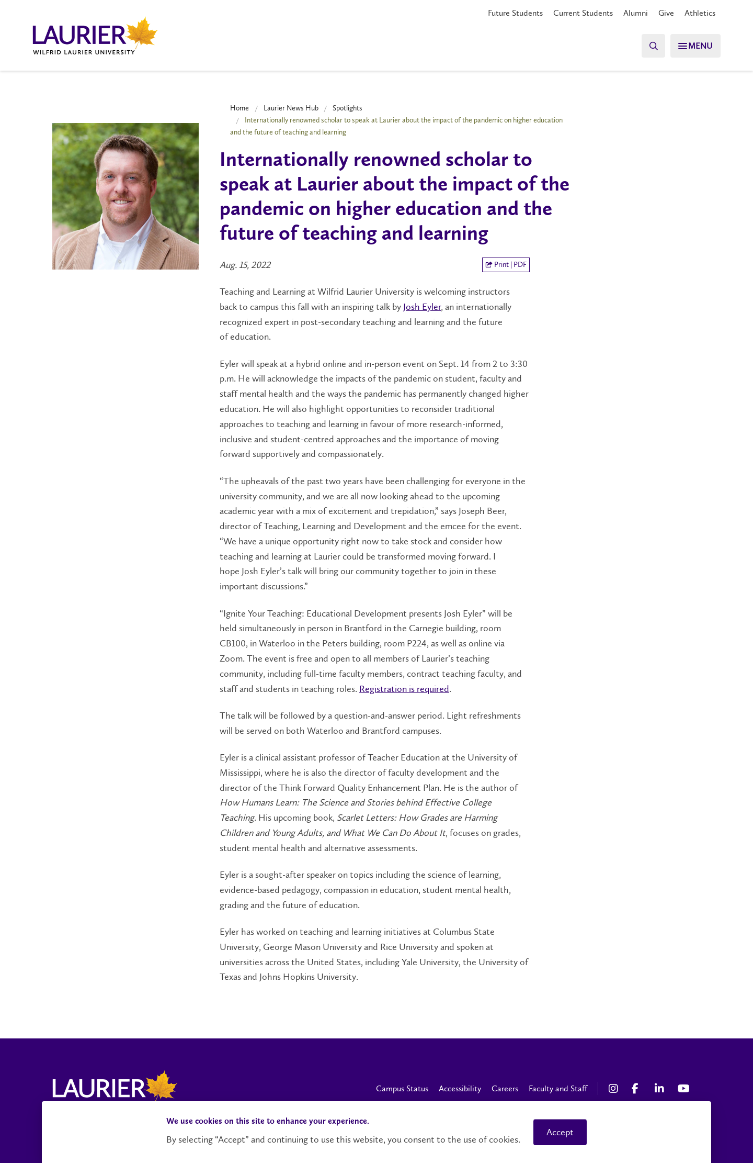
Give (666, 13)
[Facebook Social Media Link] (638, 1088)
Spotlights (347, 108)
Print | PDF (506, 264)
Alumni (635, 13)
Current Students (583, 13)
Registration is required (404, 689)
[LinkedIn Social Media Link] (661, 1088)
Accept (560, 1132)
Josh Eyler (422, 306)
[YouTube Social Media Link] (684, 1088)
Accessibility (460, 1088)
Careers (505, 1088)
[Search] (648, 46)
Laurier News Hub (291, 108)
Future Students (515, 13)
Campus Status (402, 1088)
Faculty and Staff (558, 1088)
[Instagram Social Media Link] (615, 1088)
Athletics (699, 13)
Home (239, 108)
